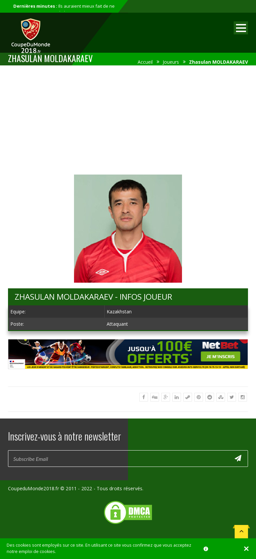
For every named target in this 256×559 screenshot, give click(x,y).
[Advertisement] (128, 119)
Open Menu (241, 27)
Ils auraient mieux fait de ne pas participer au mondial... (64, 9)
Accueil (145, 62)
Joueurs (171, 62)
